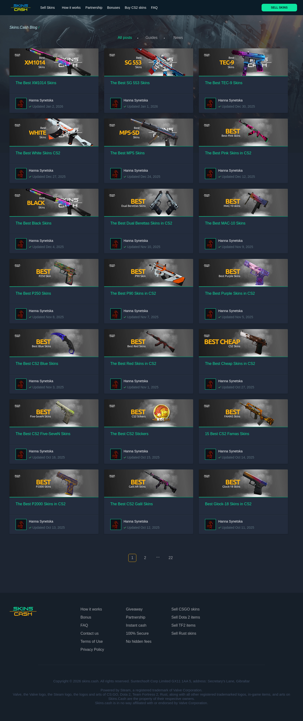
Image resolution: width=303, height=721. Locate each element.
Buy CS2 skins (135, 7)
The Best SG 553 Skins (130, 81)
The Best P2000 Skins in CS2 (41, 503)
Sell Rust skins (183, 632)
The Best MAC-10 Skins (225, 222)
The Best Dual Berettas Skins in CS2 (141, 222)
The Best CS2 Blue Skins (37, 362)
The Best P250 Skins (33, 292)
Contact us (89, 632)
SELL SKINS (279, 7)
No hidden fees (139, 640)
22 (171, 557)
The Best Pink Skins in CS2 (228, 152)
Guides (152, 38)
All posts (123, 38)
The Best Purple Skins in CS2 (230, 292)
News (179, 38)
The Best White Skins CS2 (38, 152)
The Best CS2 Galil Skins (131, 503)
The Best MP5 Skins (127, 152)
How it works (71, 7)
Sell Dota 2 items (185, 616)
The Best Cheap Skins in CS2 (230, 362)
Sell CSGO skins (185, 608)
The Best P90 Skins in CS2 (133, 292)
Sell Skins (47, 7)
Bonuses (113, 7)
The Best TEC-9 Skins (223, 81)
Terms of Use (91, 640)
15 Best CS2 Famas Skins (227, 432)
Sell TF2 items (183, 624)
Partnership (93, 7)
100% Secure (137, 632)
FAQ (154, 7)
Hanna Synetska (41, 99)
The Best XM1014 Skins (36, 81)
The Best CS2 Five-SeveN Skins (43, 432)
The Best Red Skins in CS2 (133, 362)
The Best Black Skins (33, 222)
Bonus (85, 616)
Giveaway (134, 608)
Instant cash (136, 624)
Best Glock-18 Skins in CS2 (228, 503)
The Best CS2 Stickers (129, 432)
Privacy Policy (92, 648)
